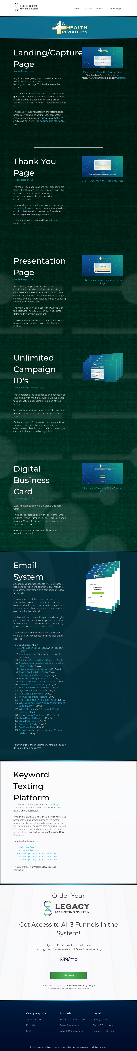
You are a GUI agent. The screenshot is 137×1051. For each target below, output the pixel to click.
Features (88, 8)
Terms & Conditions (103, 1025)
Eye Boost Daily (27, 727)
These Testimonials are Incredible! (37, 681)
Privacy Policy (100, 1019)
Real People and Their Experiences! (37, 700)
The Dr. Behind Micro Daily (33, 672)
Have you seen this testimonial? (36, 669)
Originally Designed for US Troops (36, 660)
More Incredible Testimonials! (34, 687)
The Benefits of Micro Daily (33, 684)
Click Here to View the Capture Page (102, 72)
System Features (35, 1019)
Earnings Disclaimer (103, 1031)
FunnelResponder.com (81, 1047)
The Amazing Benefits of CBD (35, 715)
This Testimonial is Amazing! (34, 675)
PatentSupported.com (71, 1025)
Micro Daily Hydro (28, 721)
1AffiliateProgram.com (71, 1031)
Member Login (114, 8)
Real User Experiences (31, 693)
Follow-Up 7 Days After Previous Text (38, 853)
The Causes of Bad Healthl (33, 697)
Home (76, 8)
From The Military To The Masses (36, 678)
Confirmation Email (29, 648)
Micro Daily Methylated (31, 718)
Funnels (99, 8)
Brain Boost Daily (28, 724)
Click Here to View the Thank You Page (102, 181)
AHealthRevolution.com (72, 1019)
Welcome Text (26, 847)
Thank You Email (28, 654)
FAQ (28, 1031)
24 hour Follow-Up (29, 850)
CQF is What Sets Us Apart (33, 690)
